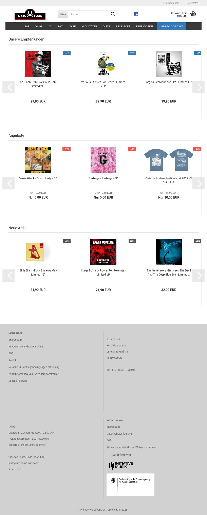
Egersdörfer (145, 26)
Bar (26, 26)
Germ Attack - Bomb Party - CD (38, 178)
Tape (73, 26)
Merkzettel (192, 3)
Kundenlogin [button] (171, 3)
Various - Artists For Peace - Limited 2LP (103, 84)
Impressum (15, 339)
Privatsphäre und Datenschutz (25, 346)
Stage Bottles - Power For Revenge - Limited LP (103, 272)
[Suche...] (63, 14)
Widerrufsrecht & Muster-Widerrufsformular (33, 373)
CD (50, 26)
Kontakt (12, 360)
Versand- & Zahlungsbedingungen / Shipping (33, 367)
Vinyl (39, 26)
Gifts (106, 26)
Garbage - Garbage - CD (103, 178)
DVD (60, 26)
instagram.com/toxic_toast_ (24, 463)
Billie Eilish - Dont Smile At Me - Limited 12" (38, 272)
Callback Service (17, 380)
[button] (8, 87)
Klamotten (89, 26)
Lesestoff (123, 26)
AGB (11, 353)
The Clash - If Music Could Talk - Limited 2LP (38, 84)
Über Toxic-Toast (171, 26)
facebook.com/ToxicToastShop (26, 456)
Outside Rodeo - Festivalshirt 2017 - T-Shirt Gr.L (168, 180)
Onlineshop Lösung (91, 509)
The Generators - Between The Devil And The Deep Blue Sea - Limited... (169, 272)
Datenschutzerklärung (119, 433)
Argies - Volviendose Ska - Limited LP (169, 82)
